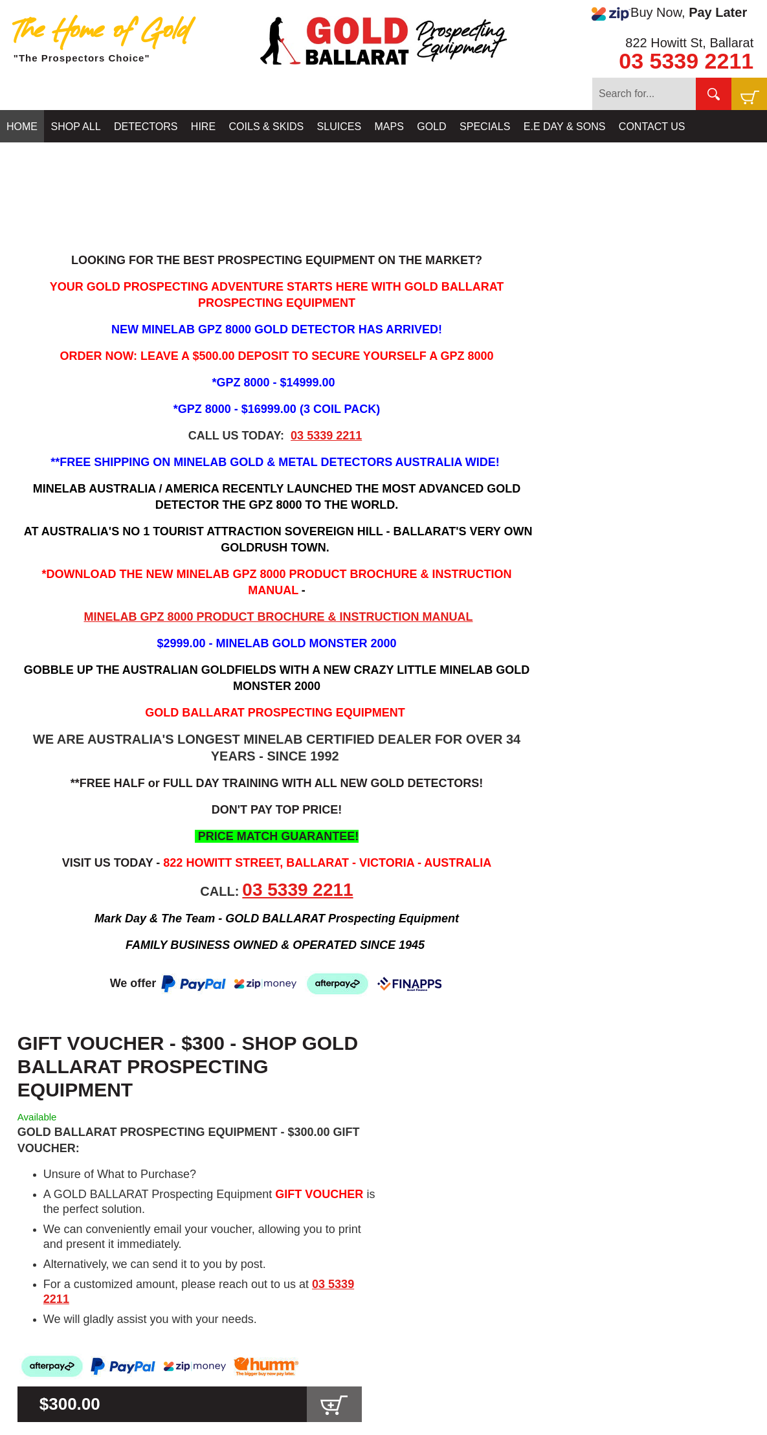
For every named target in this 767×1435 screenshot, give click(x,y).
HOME (22, 126)
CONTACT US (652, 126)
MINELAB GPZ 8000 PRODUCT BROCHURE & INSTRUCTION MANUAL (277, 616)
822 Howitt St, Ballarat (689, 43)
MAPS (389, 126)
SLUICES (339, 126)
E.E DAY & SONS (565, 126)
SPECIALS (485, 126)
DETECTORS (145, 126)
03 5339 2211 (686, 61)
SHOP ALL (75, 126)
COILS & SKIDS (266, 126)
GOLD (431, 126)
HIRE (203, 126)
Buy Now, (669, 13)
